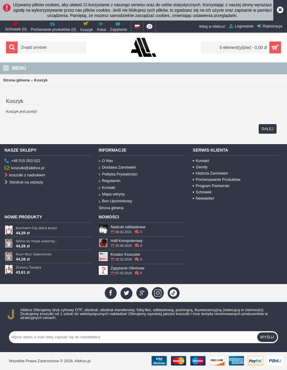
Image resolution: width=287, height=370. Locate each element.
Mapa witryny (112, 194)
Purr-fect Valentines (33, 254)
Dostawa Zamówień (117, 167)
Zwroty (200, 167)
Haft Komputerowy (127, 240)
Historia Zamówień (210, 173)
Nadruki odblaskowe (128, 227)
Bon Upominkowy (115, 201)
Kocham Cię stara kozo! (36, 228)
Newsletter (203, 198)
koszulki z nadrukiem (24, 175)
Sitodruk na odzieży (23, 182)
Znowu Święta (28, 267)
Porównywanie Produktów (216, 179)
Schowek (202, 192)
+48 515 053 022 (22, 161)
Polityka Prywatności (118, 174)
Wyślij (267, 337)
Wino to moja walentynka (37, 241)
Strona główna (16, 80)
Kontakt (107, 187)
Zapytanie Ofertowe (127, 268)
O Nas (106, 161)
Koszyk (41, 80)
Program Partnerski (211, 186)
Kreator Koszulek (125, 254)
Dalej (268, 129)
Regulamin (110, 181)
